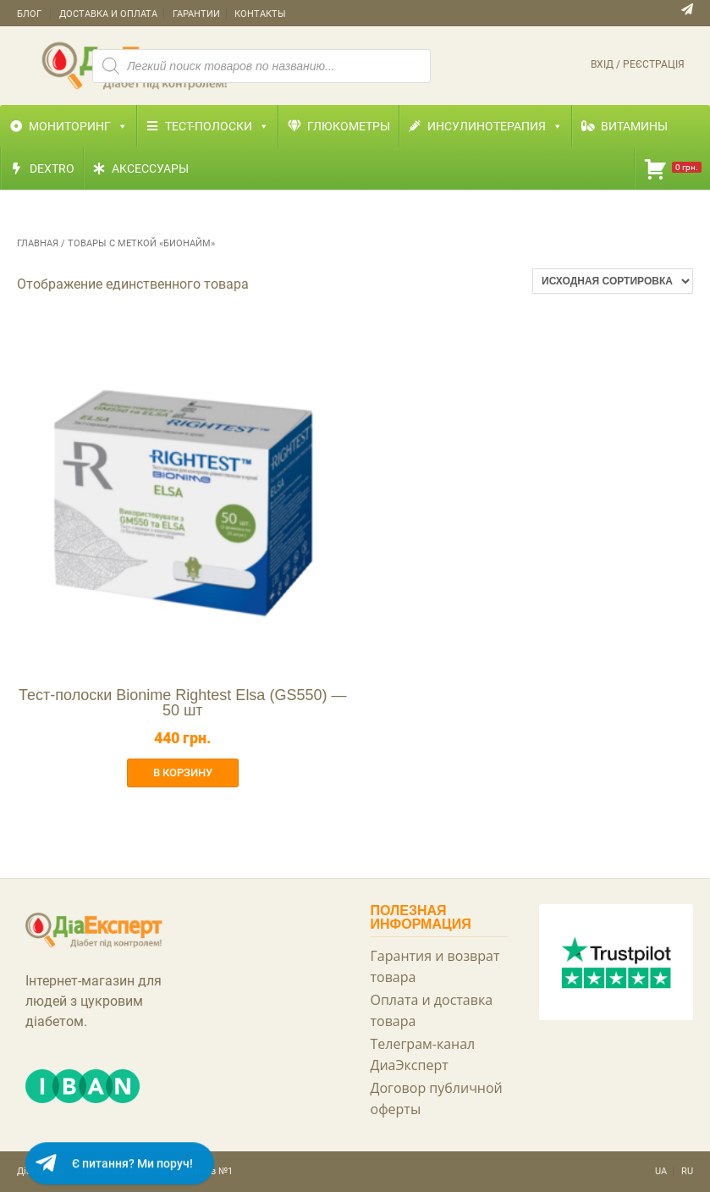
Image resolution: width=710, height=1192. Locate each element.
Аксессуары (150, 168)
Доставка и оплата (108, 13)
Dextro (52, 168)
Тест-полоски (217, 126)
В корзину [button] (182, 772)
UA (661, 1171)
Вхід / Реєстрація (638, 64)
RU (687, 1171)
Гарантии (196, 13)
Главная (37, 243)
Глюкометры (348, 126)
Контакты (260, 13)
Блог (29, 13)
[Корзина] (672, 168)
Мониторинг (78, 126)
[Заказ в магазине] (612, 281)
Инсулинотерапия (495, 126)
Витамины (634, 126)
